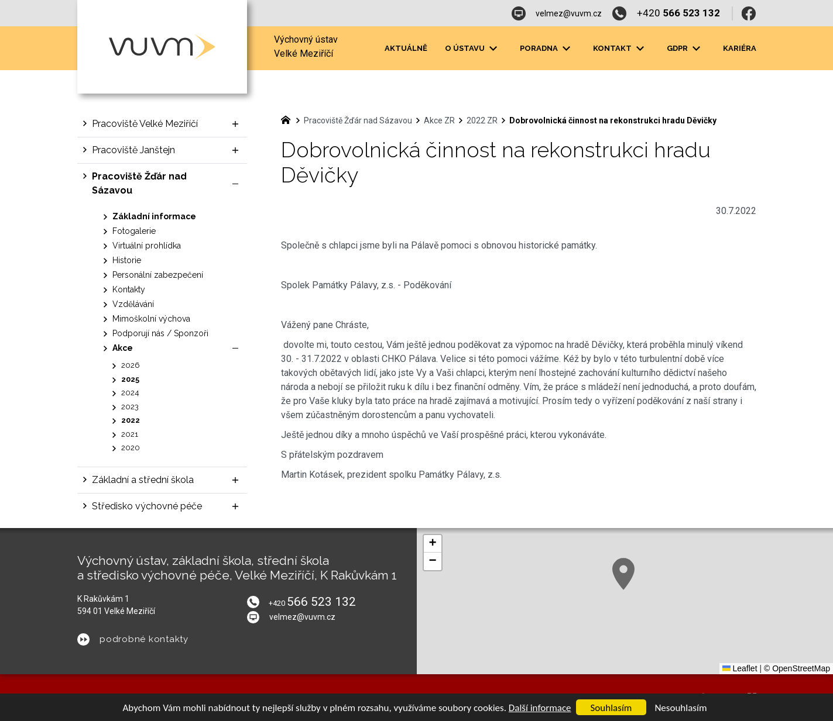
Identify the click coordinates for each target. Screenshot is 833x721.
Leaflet (739, 668)
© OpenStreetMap (797, 668)
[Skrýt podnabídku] (235, 183)
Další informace (540, 708)
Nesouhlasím (680, 708)
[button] (623, 574)
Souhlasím (611, 708)
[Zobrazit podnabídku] (235, 124)
